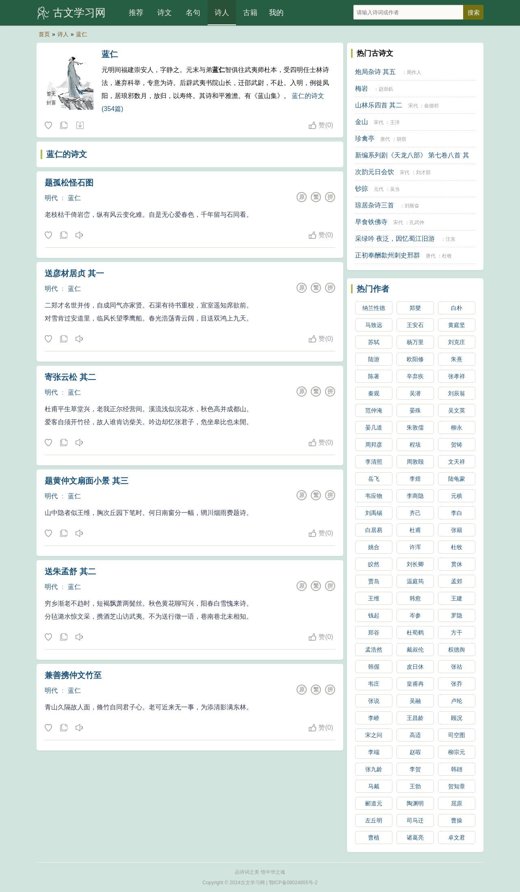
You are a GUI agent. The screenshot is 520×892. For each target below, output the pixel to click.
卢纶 (456, 701)
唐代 (385, 139)
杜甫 (415, 530)
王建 (456, 598)
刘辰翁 (456, 393)
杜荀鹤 (415, 632)
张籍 (456, 530)
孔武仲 (417, 222)
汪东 (450, 239)
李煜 (415, 478)
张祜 (456, 666)
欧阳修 (415, 359)
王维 (373, 598)
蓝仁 (81, 34)
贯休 (456, 564)
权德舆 (456, 649)
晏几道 (373, 427)
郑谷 (373, 632)
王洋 (395, 122)
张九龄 (373, 769)
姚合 (373, 547)
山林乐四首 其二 (378, 105)
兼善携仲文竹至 (73, 675)
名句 (193, 13)
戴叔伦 (415, 649)
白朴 (456, 308)
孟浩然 (373, 649)
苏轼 (373, 342)
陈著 (373, 376)
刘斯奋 (412, 206)
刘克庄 (456, 342)
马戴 (373, 786)
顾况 (456, 718)
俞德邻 (431, 106)
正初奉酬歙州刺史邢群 (387, 255)
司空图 (456, 735)
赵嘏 (415, 752)
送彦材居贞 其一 (74, 273)
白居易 (373, 530)
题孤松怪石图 (69, 182)
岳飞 (373, 478)
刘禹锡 (373, 513)
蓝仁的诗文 (66, 154)
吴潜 (415, 393)
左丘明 (373, 820)
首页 (44, 34)
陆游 (373, 359)
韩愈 (415, 598)
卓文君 (456, 837)
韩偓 (373, 666)
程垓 (415, 444)
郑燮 (415, 308)
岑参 (415, 615)
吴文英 (456, 410)
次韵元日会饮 (374, 171)
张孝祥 (456, 376)
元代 (379, 189)
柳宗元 (456, 752)
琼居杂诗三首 (374, 205)
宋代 (413, 106)
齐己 (415, 513)
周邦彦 (373, 444)
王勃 (415, 786)
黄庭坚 (456, 325)
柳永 (456, 427)
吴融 (415, 701)
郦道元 (373, 803)
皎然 (373, 564)
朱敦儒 (415, 427)
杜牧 (447, 256)
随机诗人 (80, 126)
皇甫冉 (415, 683)
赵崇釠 (386, 89)
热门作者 (373, 288)
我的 (276, 13)
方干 (456, 632)
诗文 (164, 13)
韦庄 (373, 683)
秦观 (373, 393)
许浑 (415, 547)
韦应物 (373, 496)
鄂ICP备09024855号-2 (293, 882)
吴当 (395, 189)
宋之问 (373, 735)
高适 (415, 735)
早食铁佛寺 (371, 221)
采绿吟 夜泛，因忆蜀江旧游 (395, 238)
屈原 (456, 803)
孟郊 (456, 581)
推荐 (136, 13)
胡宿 (401, 139)
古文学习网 (79, 13)
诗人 (221, 13)
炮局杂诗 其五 (375, 71)
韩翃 (456, 769)
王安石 (415, 325)
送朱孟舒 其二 (70, 571)
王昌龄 (415, 718)
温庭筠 (415, 581)
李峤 (373, 718)
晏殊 (415, 410)
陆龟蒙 (456, 478)
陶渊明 (415, 803)
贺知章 (456, 786)
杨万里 (415, 342)
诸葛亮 (415, 837)
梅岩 (361, 88)
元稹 (456, 496)
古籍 (250, 13)
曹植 (373, 837)
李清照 (373, 461)
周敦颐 (415, 461)
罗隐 (456, 615)
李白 (456, 513)
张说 (373, 701)
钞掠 (361, 188)
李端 (373, 752)
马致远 (373, 325)
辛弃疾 (415, 376)
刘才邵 (423, 172)
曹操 (456, 820)
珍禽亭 (365, 138)
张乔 (456, 683)
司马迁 (415, 820)
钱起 (373, 615)
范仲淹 (373, 410)
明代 (51, 197)
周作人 (414, 72)
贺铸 (456, 444)
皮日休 (415, 666)
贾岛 (373, 581)
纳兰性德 (373, 308)
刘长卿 (415, 564)
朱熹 (456, 359)
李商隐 (415, 496)
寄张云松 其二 (70, 377)
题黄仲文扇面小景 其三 (86, 480)
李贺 (415, 769)
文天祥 (456, 461)
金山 (361, 121)
